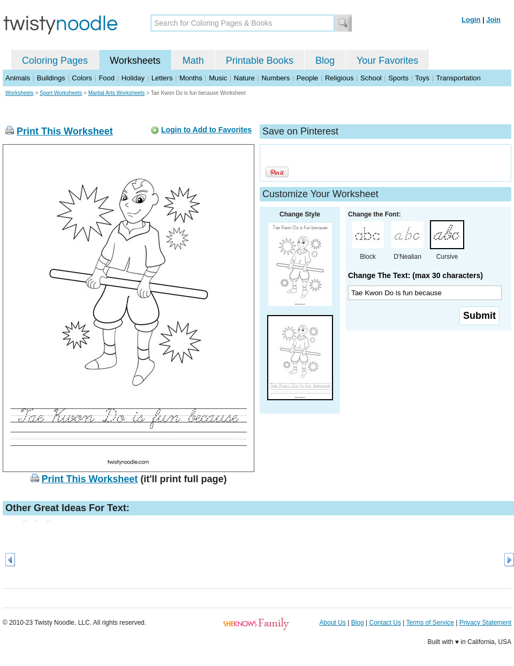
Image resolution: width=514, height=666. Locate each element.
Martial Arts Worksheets (116, 93)
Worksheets (135, 60)
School (371, 78)
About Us (333, 622)
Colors (82, 78)
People (307, 78)
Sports (398, 78)
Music (218, 78)
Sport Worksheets (61, 93)
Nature (244, 78)
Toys (422, 78)
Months (190, 78)
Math (193, 60)
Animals (17, 78)
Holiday (133, 78)
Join (493, 20)
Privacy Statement (485, 622)
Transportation (458, 78)
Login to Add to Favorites (206, 129)
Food (107, 78)
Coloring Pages (55, 60)
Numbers (275, 78)
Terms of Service (429, 622)
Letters (162, 78)
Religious (339, 78)
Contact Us (385, 622)
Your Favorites (387, 60)
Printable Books (259, 60)
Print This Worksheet (65, 131)
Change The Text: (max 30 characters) (415, 275)
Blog (325, 60)
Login (471, 20)
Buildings (51, 78)
